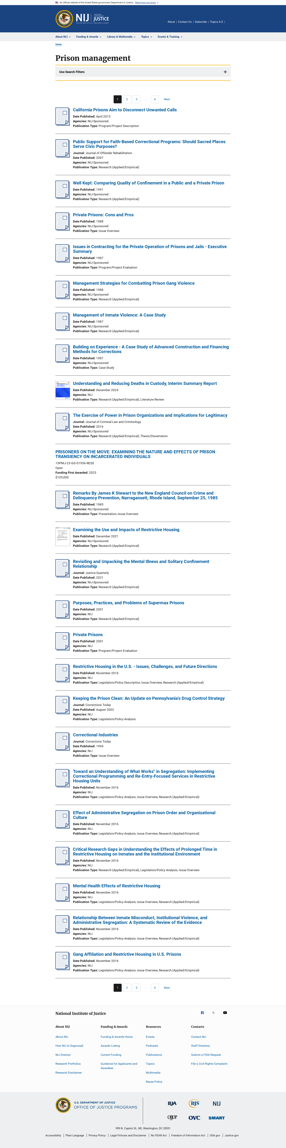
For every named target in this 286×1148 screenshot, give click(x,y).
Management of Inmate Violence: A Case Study (119, 315)
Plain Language (75, 1135)
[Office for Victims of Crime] (194, 1120)
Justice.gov (232, 1135)
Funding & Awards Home (117, 1036)
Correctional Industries (95, 734)
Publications (154, 1055)
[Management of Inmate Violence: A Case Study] (62, 330)
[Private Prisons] (62, 649)
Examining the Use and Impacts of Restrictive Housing (126, 529)
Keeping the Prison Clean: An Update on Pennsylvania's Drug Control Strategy (149, 698)
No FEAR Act (159, 1135)
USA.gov (215, 1135)
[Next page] (168, 99)
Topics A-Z (216, 21)
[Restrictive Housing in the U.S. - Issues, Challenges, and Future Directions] (62, 681)
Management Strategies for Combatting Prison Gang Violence (134, 283)
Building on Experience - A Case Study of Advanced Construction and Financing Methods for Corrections (151, 349)
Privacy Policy (97, 1135)
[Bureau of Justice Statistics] (194, 1108)
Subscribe (201, 21)
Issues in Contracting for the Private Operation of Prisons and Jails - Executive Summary (150, 249)
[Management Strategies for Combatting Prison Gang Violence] (62, 298)
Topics (150, 1063)
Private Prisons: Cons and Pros (103, 214)
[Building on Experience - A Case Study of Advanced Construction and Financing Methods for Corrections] (62, 361)
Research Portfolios (68, 1063)
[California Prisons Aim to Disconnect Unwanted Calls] (62, 124)
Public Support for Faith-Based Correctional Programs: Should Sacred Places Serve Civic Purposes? (149, 144)
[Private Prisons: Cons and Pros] (62, 229)
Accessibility (53, 1135)
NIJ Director (63, 1055)
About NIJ (61, 1036)
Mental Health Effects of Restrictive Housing (116, 885)
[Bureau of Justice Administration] (172, 1106)
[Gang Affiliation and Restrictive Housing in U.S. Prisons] (62, 969)
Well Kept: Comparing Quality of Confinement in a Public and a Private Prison (148, 183)
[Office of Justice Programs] (64, 19)
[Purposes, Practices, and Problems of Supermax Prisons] (62, 617)
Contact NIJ (198, 1036)
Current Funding (111, 1055)
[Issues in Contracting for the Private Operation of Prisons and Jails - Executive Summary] (62, 261)
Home (58, 44)
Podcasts (152, 1045)
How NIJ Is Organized (69, 1045)
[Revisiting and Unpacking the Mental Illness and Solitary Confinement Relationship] (62, 576)
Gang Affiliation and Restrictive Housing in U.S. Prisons (127, 954)
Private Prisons (88, 634)
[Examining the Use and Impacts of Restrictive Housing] (62, 537)
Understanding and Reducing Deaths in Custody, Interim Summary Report (145, 383)
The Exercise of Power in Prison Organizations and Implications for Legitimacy (150, 415)
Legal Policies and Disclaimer (128, 1135)
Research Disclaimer (68, 1072)
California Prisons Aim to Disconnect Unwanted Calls (125, 109)
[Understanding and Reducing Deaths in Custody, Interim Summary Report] (62, 391)
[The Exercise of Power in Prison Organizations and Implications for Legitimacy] (62, 430)
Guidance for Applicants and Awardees (119, 1066)
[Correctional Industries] (62, 749)
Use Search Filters (72, 72)
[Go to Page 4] (155, 99)
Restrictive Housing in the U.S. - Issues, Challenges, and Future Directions (145, 666)
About (171, 21)
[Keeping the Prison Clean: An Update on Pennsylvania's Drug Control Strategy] (62, 713)
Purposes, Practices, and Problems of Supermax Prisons (128, 602)
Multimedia (153, 1072)
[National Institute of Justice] (216, 1106)
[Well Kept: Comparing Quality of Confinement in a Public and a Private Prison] (62, 198)
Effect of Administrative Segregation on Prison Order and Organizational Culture (144, 815)
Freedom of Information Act (188, 1135)
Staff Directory (200, 1045)
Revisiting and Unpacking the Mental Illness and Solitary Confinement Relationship (141, 564)
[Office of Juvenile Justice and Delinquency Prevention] (172, 1121)
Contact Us (185, 21)
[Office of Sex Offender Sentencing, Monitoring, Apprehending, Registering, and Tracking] (217, 1120)
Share (230, 24)
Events (150, 1036)
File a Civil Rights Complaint (209, 1063)
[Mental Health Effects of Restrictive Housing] (62, 900)
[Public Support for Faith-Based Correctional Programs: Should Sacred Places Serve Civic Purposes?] (62, 156)
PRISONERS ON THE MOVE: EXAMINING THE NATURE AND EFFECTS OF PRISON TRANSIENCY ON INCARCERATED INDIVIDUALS (135, 454)
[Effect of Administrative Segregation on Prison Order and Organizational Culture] (62, 827)
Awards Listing (110, 1045)
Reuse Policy (154, 1081)
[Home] (92, 19)
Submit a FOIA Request (206, 1055)
